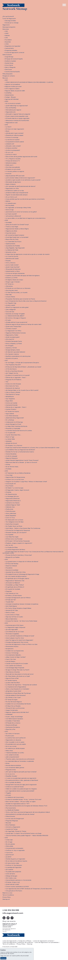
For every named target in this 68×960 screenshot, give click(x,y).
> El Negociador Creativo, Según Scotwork (17, 490)
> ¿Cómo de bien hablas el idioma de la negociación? (20, 178)
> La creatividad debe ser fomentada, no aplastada (19, 761)
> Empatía (8, 260)
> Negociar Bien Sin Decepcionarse (15, 477)
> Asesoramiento (9, 48)
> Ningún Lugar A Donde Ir (12, 282)
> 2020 (6, 101)
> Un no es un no (10, 774)
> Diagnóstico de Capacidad (12, 46)
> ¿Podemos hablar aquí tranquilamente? (16, 192)
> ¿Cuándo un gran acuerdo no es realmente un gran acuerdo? (22, 180)
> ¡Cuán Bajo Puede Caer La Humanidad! (16, 237)
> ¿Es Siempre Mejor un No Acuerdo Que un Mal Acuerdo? (21, 390)
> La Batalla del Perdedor (12, 810)
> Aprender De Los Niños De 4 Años (15, 572)
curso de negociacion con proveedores (47, 942)
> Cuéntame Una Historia (12, 503)
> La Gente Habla (10, 439)
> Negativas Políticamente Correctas (15, 333)
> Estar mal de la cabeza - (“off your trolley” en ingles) (20, 801)
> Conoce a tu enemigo (11, 137)
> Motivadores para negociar (13, 110)
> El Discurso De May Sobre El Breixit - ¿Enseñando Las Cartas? (23, 367)
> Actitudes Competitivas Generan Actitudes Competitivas (21, 604)
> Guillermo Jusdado (10, 61)
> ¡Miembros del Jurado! (12, 258)
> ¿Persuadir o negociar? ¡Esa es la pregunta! (17, 114)
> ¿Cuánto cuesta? (10, 305)
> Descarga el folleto (10, 20)
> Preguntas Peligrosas (11, 820)
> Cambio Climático (10, 409)
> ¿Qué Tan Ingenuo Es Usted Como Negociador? (19, 640)
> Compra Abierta (10, 296)
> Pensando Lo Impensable (12, 428)
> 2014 (6, 623)
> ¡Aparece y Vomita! (11, 347)
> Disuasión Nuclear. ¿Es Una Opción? (16, 532)
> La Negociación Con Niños (13, 330)
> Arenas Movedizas (10, 454)
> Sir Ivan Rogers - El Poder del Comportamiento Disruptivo (22, 362)
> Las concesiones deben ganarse (14, 767)
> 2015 (6, 559)
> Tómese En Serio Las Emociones (14, 708)
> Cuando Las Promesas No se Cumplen (16, 663)
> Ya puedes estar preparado (13, 871)
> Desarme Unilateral (11, 565)
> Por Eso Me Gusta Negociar (13, 701)
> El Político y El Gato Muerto (13, 595)
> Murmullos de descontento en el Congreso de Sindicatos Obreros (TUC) (26, 805)
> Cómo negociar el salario (11, 88)
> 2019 (6, 124)
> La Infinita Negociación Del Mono (15, 549)
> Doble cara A (9, 165)
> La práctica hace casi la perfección (15, 737)
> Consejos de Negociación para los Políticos (17, 597)
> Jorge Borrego (8, 56)
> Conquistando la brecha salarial (14, 141)
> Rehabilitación (9, 396)
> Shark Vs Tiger (9, 437)
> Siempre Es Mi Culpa (11, 610)
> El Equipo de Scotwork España (13, 59)
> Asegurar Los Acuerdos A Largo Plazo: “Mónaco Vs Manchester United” (26, 481)
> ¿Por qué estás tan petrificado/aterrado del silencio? (20, 186)
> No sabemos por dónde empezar (15, 748)
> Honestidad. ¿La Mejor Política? (14, 585)
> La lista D (8, 126)
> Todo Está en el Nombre (12, 672)
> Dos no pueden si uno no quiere (14, 742)
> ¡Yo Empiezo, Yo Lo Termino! (13, 445)
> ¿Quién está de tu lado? (12, 884)
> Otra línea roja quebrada (12, 167)
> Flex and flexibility (10, 107)
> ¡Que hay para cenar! (11, 290)
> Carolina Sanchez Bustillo (12, 71)
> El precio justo (9, 735)
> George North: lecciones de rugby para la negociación (21, 784)
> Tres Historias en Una (11, 593)
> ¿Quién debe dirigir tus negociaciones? (16, 105)
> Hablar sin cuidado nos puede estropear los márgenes (21, 788)
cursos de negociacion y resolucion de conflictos (18, 942)
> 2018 (6, 220)
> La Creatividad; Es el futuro (13, 241)
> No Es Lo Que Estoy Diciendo (14, 371)
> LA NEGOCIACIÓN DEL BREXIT (14, 316)
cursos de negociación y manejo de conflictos (17, 941)
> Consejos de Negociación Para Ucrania (16, 642)
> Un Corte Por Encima (11, 256)
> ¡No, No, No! (9, 545)
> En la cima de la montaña (12, 103)
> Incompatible (9, 534)
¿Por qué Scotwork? (8, 16)
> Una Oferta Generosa (11, 415)
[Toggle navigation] (64, 5)
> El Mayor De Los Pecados (13, 706)
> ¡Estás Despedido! (10, 515)
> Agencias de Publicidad (11, 99)
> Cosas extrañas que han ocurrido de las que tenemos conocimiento (25, 199)
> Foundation (8, 39)
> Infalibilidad (8, 714)
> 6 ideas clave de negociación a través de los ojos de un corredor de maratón (27, 254)
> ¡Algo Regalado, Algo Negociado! (15, 248)
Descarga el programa (9, 27)
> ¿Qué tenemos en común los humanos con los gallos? (21, 211)
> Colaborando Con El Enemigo (14, 422)
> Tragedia (8, 793)
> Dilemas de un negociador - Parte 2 (15, 407)
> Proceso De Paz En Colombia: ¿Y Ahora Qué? (18, 555)
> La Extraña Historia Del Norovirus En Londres (18, 430)
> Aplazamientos (9, 95)
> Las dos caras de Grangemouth (14, 818)
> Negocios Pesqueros (11, 458)
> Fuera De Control (10, 233)
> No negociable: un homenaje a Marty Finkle (18, 207)
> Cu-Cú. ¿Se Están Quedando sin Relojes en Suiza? (19, 636)
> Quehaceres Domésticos (12, 727)
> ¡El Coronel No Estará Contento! (14, 235)
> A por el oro (9, 852)
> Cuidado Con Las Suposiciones (14, 650)
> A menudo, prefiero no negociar (14, 171)
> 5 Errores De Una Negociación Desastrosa (17, 530)
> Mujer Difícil (9, 401)
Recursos (5, 78)
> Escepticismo (9, 648)
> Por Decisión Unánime (12, 354)
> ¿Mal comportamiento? (12, 757)
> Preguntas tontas (10, 769)
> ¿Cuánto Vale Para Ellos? (12, 682)
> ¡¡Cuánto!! (8, 856)
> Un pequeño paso (10, 203)
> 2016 (6, 471)
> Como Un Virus (10, 517)
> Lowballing (7, 93)
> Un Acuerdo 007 (10, 432)
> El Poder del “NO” (10, 599)
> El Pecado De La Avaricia (12, 723)
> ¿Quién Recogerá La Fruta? (13, 424)
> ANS (6, 31)
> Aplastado (8, 441)
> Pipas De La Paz (10, 729)
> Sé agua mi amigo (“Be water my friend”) (17, 670)
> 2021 (6, 80)
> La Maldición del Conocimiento (14, 797)
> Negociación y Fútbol (11, 335)
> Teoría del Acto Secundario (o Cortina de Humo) (19, 674)
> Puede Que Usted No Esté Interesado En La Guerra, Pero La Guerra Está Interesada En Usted (32, 447)
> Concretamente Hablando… (13, 655)
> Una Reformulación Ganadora (14, 718)
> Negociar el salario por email (12, 86)
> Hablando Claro (10, 507)
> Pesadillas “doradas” (11, 776)
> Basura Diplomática (11, 619)
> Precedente (8, 568)
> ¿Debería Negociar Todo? (12, 505)
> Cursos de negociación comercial (14, 52)
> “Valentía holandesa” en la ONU (14, 752)
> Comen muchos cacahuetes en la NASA (17, 886)
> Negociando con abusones (13, 740)
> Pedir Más (8, 294)
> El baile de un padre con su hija (14, 190)
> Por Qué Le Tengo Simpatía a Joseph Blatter (18, 608)
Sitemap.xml (6, 899)
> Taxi (6, 381)
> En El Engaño (9, 345)
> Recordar (8, 822)
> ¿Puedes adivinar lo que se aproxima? (16, 322)
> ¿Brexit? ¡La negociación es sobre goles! (16, 307)
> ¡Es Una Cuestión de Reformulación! (16, 576)
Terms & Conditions (8, 895)
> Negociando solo (10, 112)
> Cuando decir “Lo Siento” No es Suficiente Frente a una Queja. (23, 833)
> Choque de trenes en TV (12, 160)
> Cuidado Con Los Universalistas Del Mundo (18, 703)
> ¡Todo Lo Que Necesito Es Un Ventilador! (17, 689)
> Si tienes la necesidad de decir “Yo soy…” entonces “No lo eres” (23, 799)
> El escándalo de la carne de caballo (15, 744)
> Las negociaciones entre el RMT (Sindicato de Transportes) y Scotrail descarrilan (28, 888)
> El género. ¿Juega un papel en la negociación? (18, 543)
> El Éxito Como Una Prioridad (13, 539)
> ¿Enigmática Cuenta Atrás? (13, 691)
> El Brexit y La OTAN (11, 277)
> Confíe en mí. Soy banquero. (13, 865)
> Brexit (7, 131)
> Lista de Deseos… (10, 661)
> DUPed (7, 464)
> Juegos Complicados (11, 710)
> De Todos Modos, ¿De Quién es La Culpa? (17, 676)
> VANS (6, 44)
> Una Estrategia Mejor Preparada (14, 667)
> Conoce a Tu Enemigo (12, 653)
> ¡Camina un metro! (11, 154)
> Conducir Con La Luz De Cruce (14, 479)
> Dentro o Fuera (10, 612)
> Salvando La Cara (10, 252)
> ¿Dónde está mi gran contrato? (14, 133)
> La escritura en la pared (12, 139)
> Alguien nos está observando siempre (16, 194)
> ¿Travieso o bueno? (11, 328)
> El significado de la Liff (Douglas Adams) (17, 578)
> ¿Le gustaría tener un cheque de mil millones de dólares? (21, 561)
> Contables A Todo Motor (12, 721)
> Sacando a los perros (11, 358)
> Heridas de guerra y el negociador (15, 859)
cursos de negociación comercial (43, 941)
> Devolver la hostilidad (11, 570)
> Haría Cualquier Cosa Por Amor (14, 638)
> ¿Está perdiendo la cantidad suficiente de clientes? (19, 814)
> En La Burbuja (9, 420)
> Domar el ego (9, 209)
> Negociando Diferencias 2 (13, 500)
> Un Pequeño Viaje (10, 303)
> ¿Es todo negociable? (11, 629)
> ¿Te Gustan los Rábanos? (12, 582)
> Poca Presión (9, 485)
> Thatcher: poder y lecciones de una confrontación (19, 759)
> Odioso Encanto (10, 816)
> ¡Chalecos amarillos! (11, 148)
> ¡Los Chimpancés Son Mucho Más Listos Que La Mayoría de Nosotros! (25, 301)
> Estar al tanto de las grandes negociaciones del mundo (21, 156)
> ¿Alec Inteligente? (10, 309)
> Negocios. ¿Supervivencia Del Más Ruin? (17, 712)
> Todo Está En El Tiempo (12, 394)
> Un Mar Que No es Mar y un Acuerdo (16, 292)
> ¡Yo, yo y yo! (9, 152)
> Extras (7, 763)
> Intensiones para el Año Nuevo (14, 625)
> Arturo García (8, 65)
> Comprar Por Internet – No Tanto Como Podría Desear (21, 621)
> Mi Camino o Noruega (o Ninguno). (15, 318)
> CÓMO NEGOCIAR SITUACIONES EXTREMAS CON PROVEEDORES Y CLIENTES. (29, 82)
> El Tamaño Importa (11, 680)
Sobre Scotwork (7, 54)
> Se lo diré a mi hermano (12, 733)
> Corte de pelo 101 (10, 483)
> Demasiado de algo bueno (13, 182)
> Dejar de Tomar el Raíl (12, 678)
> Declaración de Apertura (12, 388)
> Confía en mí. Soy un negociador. (15, 850)
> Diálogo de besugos (11, 876)
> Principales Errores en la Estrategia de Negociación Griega (22, 574)
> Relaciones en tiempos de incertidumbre (17, 120)
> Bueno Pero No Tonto (11, 239)
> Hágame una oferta (11, 231)
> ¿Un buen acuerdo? (11, 214)
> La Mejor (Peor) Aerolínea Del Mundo (16, 426)
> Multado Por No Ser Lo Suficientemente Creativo (19, 451)
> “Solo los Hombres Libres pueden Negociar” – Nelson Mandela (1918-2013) (26, 835)
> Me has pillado (9, 205)
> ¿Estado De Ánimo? (11, 443)
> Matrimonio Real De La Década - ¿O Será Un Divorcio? (21, 462)
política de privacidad (22, 955)
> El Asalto (8, 320)
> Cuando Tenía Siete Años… (13, 435)
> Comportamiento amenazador (14, 848)
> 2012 (6, 837)
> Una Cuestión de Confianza (13, 665)
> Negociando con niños (12, 188)
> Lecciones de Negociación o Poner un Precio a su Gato (21, 644)
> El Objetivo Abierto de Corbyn (14, 279)
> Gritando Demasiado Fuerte (13, 341)
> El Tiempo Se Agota (11, 699)
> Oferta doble (9, 846)
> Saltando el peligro (10, 163)
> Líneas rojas (9, 839)
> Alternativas (9, 286)
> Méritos (7, 201)
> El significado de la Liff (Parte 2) (14, 587)
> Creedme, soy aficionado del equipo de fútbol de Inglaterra (22, 275)
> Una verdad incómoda (12, 755)
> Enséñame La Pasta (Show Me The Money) (18, 693)
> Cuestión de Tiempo (11, 829)
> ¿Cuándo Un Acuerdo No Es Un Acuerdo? (17, 375)
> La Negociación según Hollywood (15, 627)
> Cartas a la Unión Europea (13, 384)
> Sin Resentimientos (11, 494)
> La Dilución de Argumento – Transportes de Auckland (21, 684)
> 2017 (6, 360)
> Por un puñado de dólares (13, 782)
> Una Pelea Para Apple (11, 536)
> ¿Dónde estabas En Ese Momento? (15, 695)
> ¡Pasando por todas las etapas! (14, 135)
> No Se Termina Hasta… (12, 466)
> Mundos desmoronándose (13, 765)
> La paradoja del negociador (13, 867)
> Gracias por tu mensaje (11, 22)
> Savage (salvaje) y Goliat (12, 350)
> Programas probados (10, 50)
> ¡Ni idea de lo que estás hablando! (15, 352)
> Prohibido (8, 469)
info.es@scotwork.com (13, 913)
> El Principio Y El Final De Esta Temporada (17, 541)
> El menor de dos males (12, 863)
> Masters (7, 35)
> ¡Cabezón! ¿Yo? (9, 144)
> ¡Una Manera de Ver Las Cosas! (14, 631)
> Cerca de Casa (9, 311)
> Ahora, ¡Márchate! (10, 513)
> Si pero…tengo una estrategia (14, 716)
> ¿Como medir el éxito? (11, 265)
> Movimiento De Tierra (12, 386)
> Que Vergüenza (10, 398)
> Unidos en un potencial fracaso (14, 786)
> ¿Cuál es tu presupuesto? (12, 150)
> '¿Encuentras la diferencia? (13, 216)
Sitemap (29, 944)
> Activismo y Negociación (12, 827)
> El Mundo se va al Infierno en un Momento (17, 288)
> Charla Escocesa (10, 511)
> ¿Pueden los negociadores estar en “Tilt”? (17, 803)
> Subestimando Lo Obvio (12, 271)
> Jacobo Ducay (8, 63)
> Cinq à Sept (8, 475)
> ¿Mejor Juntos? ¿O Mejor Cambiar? (15, 657)
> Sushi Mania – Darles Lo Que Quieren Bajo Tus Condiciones (22, 528)
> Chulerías (8, 492)
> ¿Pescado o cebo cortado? (13, 146)
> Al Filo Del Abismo (11, 369)
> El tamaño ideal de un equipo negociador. (17, 118)
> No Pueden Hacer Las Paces (13, 526)
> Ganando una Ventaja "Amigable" (15, 313)
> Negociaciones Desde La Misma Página (17, 228)
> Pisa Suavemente (10, 808)
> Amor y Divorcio (10, 262)
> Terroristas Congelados (12, 633)
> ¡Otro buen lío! (9, 339)
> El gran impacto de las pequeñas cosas (16, 116)
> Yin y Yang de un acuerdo (13, 158)
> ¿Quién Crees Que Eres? (12, 267)
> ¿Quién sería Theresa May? (13, 326)
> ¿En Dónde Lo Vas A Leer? (13, 697)
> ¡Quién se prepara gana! (12, 337)
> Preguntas (8, 591)
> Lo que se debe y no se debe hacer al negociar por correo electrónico (25, 218)
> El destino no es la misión (12, 169)
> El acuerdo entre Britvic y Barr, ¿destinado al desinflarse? (21, 780)
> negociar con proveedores (12, 84)
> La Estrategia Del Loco (12, 496)
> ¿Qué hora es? (9, 854)
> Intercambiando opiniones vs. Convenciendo (18, 880)
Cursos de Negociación (9, 18)
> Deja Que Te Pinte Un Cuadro (14, 616)
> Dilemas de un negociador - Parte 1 (15, 377)
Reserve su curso (7, 893)
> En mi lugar (8, 842)
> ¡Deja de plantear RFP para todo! (14, 175)
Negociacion (6, 25)
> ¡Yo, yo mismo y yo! (11, 197)
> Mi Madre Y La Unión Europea (14, 488)
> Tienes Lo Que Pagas (11, 226)
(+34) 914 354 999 (11, 910)
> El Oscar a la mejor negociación (14, 129)
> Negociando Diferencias (12, 498)
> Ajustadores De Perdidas (12, 245)
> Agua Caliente (9, 413)
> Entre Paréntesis (10, 825)
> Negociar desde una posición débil (14, 90)
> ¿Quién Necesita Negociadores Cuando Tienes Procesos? (21, 460)
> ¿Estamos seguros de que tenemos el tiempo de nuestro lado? (23, 324)
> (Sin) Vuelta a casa (10, 878)
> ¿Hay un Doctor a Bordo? (12, 392)
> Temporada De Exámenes (13, 269)
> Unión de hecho (10, 873)
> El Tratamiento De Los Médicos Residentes (17, 473)
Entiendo (3, 958)
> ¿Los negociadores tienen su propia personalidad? (19, 791)
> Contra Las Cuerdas (11, 403)
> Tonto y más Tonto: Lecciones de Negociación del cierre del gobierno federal (27, 812)
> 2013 (6, 731)
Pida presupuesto (8, 73)
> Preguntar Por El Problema (13, 379)
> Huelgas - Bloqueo (10, 97)
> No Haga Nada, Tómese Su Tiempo (15, 831)
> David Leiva (8, 69)
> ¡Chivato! (8, 795)
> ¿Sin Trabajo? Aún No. (11, 373)
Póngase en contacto (9, 76)
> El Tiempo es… (9, 284)
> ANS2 (6, 33)
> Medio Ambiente (10, 184)
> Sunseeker (8, 222)
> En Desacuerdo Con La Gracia (14, 519)
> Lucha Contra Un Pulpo (12, 614)
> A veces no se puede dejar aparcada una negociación (20, 778)
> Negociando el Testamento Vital (14, 580)
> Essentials (7, 42)
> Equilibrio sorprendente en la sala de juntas (17, 356)
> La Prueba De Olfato (11, 547)
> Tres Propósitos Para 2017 (13, 364)
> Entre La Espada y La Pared (13, 343)
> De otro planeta (10, 844)
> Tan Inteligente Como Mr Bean (14, 522)
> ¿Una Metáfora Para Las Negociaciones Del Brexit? (20, 449)
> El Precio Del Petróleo (11, 563)
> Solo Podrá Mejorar (11, 606)
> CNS (6, 37)
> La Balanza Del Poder (11, 250)
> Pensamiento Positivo (11, 646)
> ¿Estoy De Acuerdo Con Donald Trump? (17, 224)
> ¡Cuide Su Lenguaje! (11, 456)
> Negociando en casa (11, 122)
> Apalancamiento (10, 243)
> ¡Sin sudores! (9, 869)
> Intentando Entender (11, 405)
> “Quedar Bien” (9, 602)
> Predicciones (9, 509)
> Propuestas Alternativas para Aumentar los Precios (20, 299)
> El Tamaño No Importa (12, 411)
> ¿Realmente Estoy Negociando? (14, 418)
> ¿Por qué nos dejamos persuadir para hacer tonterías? (20, 771)
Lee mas (4, 931)
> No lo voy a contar (10, 746)
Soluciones (6, 29)
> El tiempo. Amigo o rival (12, 882)
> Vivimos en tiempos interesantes (15, 273)
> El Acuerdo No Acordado (12, 589)
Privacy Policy (7, 897)
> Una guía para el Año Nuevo (13, 890)
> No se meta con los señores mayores (16, 861)
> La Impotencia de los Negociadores (15, 687)
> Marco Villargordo (9, 67)
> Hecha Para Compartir (12, 524)
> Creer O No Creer (10, 659)
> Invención (8, 173)
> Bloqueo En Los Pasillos (12, 557)
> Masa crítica (9, 750)
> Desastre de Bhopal (11, 725)
